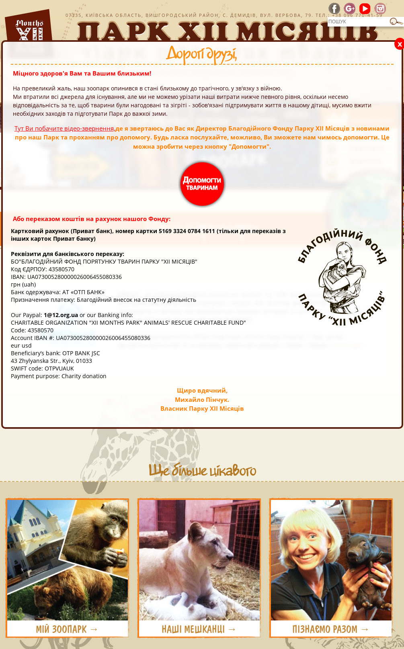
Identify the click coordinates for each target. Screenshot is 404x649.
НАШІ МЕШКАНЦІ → (199, 629)
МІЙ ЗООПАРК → (67, 629)
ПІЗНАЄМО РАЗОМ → (331, 629)
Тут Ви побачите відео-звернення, (64, 128)
